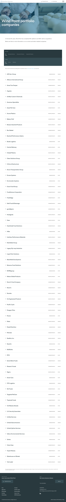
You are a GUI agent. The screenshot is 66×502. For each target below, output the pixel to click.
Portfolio (3, 493)
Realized (14, 62)
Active (9, 62)
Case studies (11, 14)
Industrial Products (29, 54)
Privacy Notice (17, 491)
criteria (29, 68)
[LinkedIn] (40, 493)
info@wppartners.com (43, 489)
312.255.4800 (42, 487)
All (5, 54)
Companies (4, 14)
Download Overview (45, 1)
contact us (32, 68)
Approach (3, 489)
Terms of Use (16, 493)
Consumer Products (20, 54)
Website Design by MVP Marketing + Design (57, 499)
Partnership (4, 491)
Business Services (11, 54)
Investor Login (55, 1)
